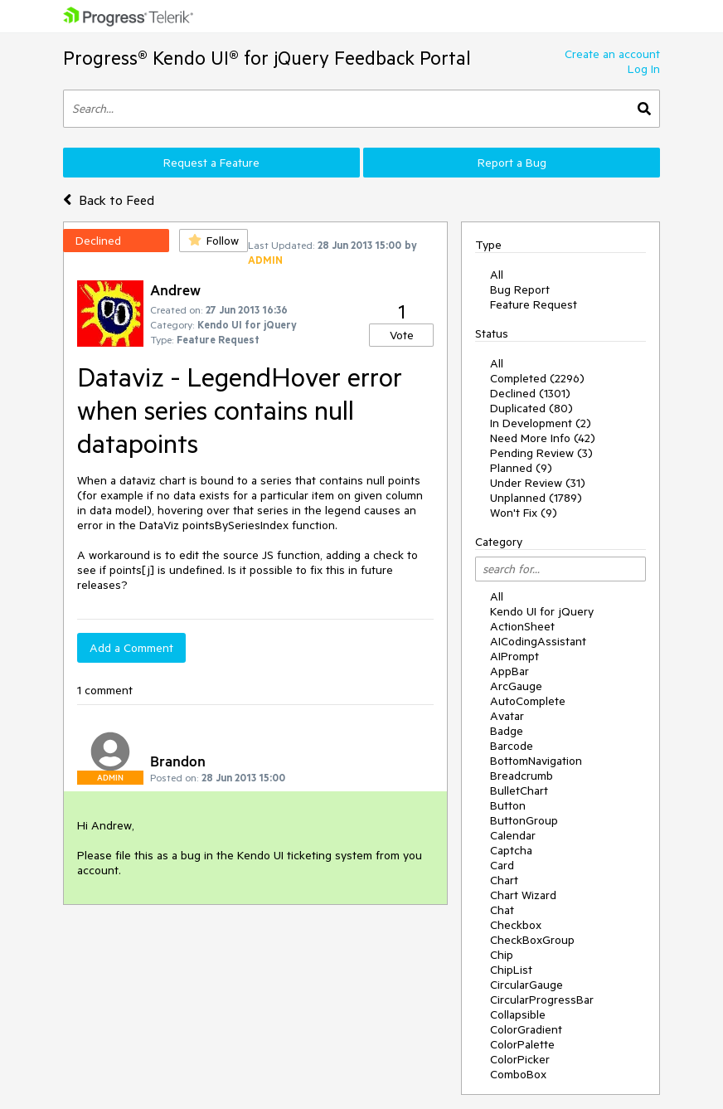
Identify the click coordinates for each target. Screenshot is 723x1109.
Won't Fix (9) (523, 512)
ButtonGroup (524, 820)
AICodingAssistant (538, 641)
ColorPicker (520, 1059)
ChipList (511, 969)
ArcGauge (516, 686)
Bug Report (520, 289)
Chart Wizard (523, 895)
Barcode (511, 745)
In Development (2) (540, 423)
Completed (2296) (537, 378)
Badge (506, 730)
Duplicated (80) (531, 408)
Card (502, 865)
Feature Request (533, 304)
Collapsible (518, 1014)
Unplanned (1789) (536, 497)
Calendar (513, 835)
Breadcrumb (521, 775)
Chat (502, 909)
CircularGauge (526, 984)
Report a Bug (512, 162)
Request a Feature (211, 162)
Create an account (612, 53)
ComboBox (518, 1074)
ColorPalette (522, 1044)
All (496, 274)
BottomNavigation (536, 760)
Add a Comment (131, 647)
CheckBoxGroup (532, 939)
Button (508, 805)
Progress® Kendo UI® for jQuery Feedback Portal (267, 58)
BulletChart (519, 790)
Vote (402, 335)
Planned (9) (521, 467)
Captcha (511, 850)
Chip (501, 954)
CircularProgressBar (542, 999)
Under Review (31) (537, 482)
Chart (504, 880)
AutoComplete (527, 700)
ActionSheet (522, 626)
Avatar (507, 715)
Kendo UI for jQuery (542, 611)
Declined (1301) (530, 393)
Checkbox (515, 924)
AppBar (509, 671)
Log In (644, 68)
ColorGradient (526, 1029)
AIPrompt (514, 656)
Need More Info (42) (542, 437)
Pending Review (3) (541, 452)
